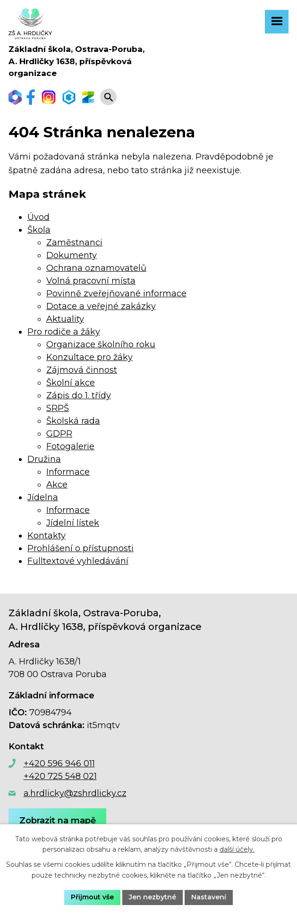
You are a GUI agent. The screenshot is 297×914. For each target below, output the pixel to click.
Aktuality (65, 319)
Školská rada (73, 421)
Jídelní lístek (72, 523)
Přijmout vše (92, 897)
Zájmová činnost (81, 370)
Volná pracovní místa (91, 281)
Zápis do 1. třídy (78, 395)
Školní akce (70, 382)
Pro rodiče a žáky (63, 332)
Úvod (38, 217)
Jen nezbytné (152, 897)
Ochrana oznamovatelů (96, 268)
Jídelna (42, 497)
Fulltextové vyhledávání (77, 561)
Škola (39, 230)
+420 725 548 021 (60, 776)
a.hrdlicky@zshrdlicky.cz (75, 793)
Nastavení (208, 897)
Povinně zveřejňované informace (116, 293)
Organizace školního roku (100, 344)
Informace (68, 472)
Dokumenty (71, 255)
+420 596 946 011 (59, 763)
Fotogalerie (70, 446)
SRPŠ (57, 408)
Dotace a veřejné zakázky (101, 306)
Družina (44, 459)
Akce (57, 484)
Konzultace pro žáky (89, 357)
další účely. (237, 850)
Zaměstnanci (74, 242)
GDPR (59, 433)
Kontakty (46, 535)
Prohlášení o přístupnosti (80, 548)
